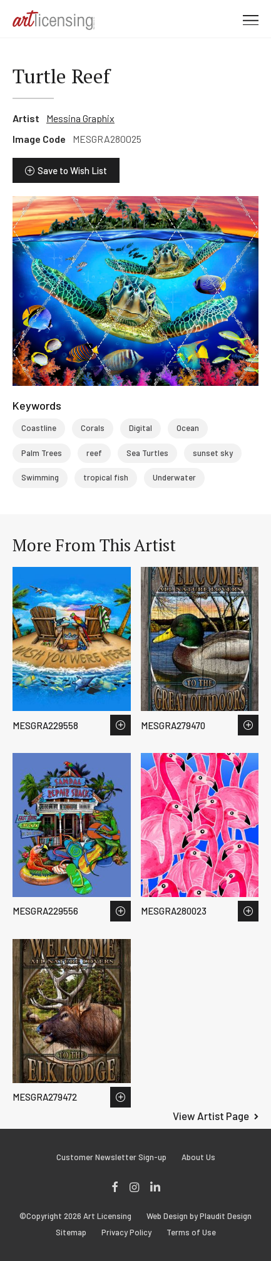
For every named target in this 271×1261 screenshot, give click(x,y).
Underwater (174, 477)
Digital (140, 428)
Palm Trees (41, 453)
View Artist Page (211, 1115)
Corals (93, 428)
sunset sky (213, 453)
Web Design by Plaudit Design (199, 1216)
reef (94, 453)
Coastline (38, 428)
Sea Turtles (147, 453)
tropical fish (105, 477)
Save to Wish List (72, 170)
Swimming (40, 477)
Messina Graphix (80, 118)
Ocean (187, 428)
